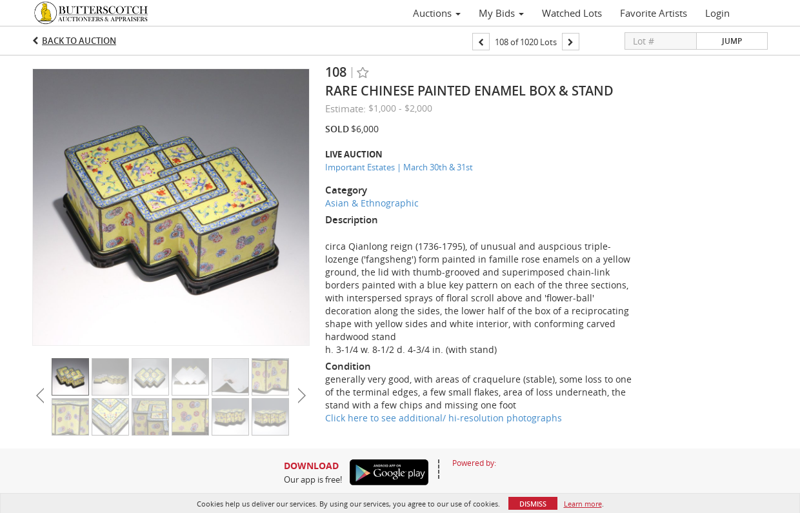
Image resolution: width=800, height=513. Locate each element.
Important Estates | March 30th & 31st (399, 167)
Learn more (583, 503)
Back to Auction (79, 40)
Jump (732, 40)
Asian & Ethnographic (372, 203)
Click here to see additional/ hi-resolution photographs (443, 418)
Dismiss (532, 503)
